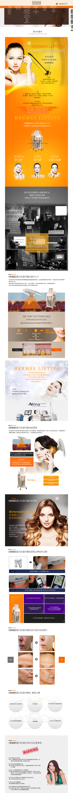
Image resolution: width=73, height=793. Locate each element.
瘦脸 (36, 13)
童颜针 (27, 21)
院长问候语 (9, 8)
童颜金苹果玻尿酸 (27, 10)
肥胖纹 (44, 10)
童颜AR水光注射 (27, 17)
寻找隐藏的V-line (27, 22)
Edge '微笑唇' (27, 8)
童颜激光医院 (18, 8)
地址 (9, 14)
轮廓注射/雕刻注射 (27, 13)
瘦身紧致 (44, 8)
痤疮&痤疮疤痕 (36, 11)
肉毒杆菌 (27, 20)
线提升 (27, 18)
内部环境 (9, 13)
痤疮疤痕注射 (27, 11)
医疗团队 (9, 11)
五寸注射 (27, 14)
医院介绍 (9, 10)
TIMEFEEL (53, 10)
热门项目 (53, 11)
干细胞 (53, 8)
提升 (36, 8)
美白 (36, 10)
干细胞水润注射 (27, 15)
